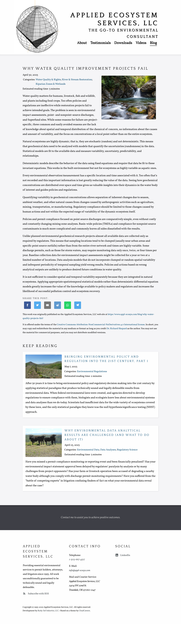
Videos (141, 43)
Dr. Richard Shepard (117, 328)
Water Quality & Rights (48, 79)
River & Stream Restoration (77, 79)
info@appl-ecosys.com (79, 570)
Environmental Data (88, 450)
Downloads (123, 43)
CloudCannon (84, 610)
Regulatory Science (127, 450)
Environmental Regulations (92, 371)
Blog (153, 43)
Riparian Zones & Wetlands (50, 84)
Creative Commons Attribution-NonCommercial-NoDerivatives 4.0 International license (101, 324)
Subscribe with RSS (36, 593)
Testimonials (100, 43)
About (82, 43)
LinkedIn (122, 555)
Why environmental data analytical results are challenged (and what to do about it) (106, 435)
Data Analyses (108, 450)
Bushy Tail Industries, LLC (48, 610)
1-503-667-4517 (77, 559)
